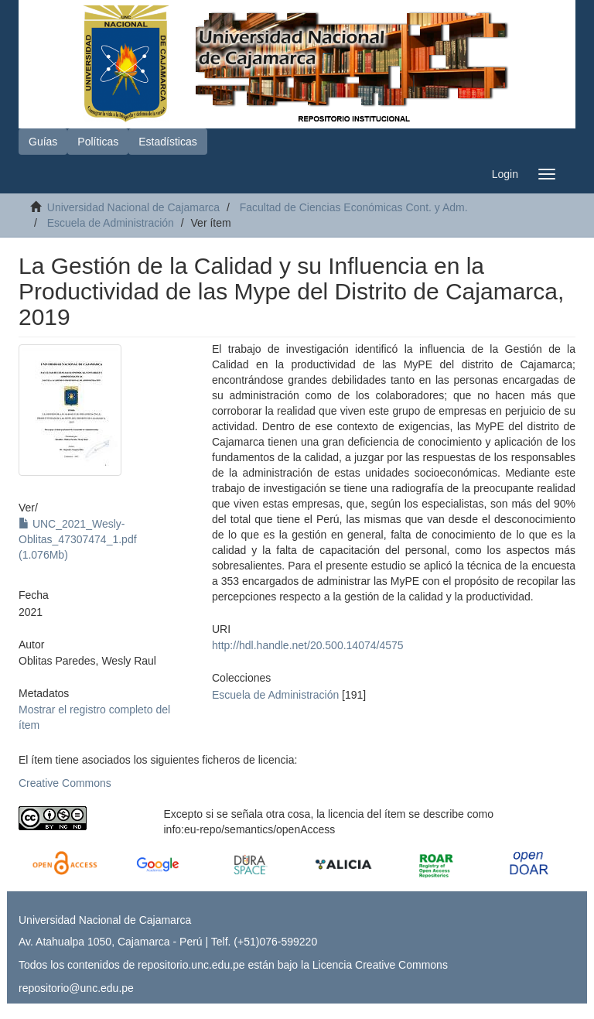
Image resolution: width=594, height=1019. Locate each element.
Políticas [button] (97, 141)
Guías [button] (43, 141)
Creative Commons (65, 783)
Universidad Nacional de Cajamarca (133, 207)
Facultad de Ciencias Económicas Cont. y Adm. (354, 207)
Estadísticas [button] (167, 141)
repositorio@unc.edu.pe (76, 988)
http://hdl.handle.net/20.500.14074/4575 (308, 645)
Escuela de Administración (110, 223)
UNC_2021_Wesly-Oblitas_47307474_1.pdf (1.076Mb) (78, 539)
